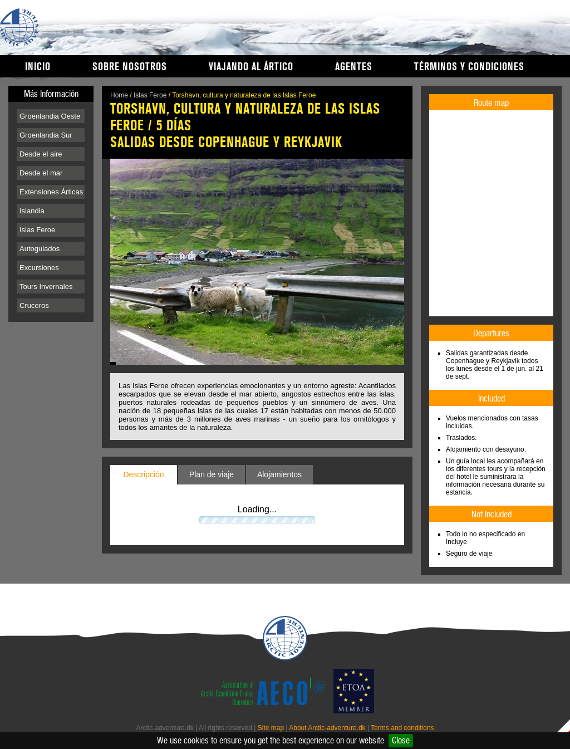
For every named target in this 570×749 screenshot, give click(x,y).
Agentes (353, 67)
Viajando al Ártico (251, 67)
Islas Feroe (37, 230)
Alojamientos (279, 474)
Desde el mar (40, 173)
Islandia (32, 211)
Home (119, 95)
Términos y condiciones (469, 67)
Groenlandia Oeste (49, 116)
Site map (271, 728)
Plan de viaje (211, 474)
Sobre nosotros (129, 67)
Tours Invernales (45, 286)
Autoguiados (39, 248)
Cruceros (34, 305)
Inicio (38, 67)
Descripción (143, 474)
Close (401, 740)
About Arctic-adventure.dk (327, 728)
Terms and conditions (402, 728)
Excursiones (39, 267)
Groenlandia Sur (45, 135)
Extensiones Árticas (51, 192)
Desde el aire (40, 154)
